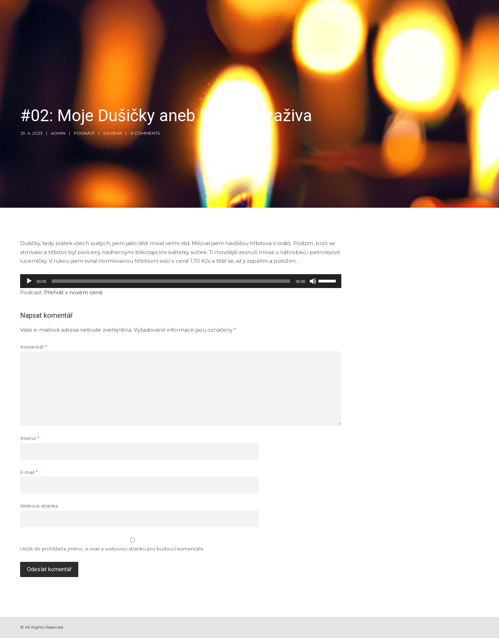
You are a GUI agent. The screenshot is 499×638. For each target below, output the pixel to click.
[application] (180, 281)
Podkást (84, 133)
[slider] (171, 281)
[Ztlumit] (312, 281)
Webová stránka (39, 506)
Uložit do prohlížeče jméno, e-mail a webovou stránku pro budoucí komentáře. (112, 548)
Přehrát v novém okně (73, 292)
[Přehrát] (29, 281)
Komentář (33, 347)
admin (58, 133)
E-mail (28, 472)
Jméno (29, 438)
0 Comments (145, 133)
